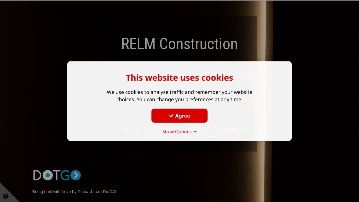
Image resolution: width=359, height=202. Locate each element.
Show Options (179, 131)
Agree (179, 115)
